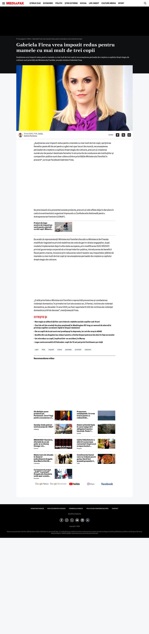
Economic (48, 3)
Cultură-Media (108, 3)
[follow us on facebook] (107, 484)
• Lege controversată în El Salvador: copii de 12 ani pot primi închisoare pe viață (68, 342)
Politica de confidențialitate (97, 508)
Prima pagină (20, 39)
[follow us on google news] (42, 484)
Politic (58, 3)
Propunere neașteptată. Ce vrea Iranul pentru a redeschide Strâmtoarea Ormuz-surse (86, 415)
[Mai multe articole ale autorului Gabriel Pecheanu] (20, 135)
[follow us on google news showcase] (58, 484)
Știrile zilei (35, 3)
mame (59, 349)
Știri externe (71, 3)
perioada (68, 349)
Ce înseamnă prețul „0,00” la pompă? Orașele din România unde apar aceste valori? (43, 473)
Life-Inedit (94, 3)
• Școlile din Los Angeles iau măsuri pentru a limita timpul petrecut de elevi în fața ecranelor (74, 335)
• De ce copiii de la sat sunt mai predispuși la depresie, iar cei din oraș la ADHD (68, 331)
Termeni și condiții (76, 508)
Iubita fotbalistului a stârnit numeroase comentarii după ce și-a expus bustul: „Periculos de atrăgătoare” (87, 443)
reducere (88, 349)
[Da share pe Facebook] (117, 135)
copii (36, 349)
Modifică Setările (74, 514)
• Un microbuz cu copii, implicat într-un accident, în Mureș (59, 338)
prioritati (78, 349)
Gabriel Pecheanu (30, 136)
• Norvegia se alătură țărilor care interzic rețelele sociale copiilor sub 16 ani (67, 322)
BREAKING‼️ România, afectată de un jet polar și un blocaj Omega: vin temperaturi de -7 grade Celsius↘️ (43, 443)
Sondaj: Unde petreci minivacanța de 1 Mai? (43, 426)
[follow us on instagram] (91, 484)
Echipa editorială (37, 508)
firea (43, 349)
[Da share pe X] (123, 135)
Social (83, 3)
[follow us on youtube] (74, 484)
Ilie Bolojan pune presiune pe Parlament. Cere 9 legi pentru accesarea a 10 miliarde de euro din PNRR (43, 415)
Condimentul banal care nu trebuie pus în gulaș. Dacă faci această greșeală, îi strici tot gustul (86, 458)
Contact (115, 508)
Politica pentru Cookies (56, 508)
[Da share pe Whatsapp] (129, 135)
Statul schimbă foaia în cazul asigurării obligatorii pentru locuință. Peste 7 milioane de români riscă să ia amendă (86, 428)
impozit (51, 349)
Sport (121, 3)
